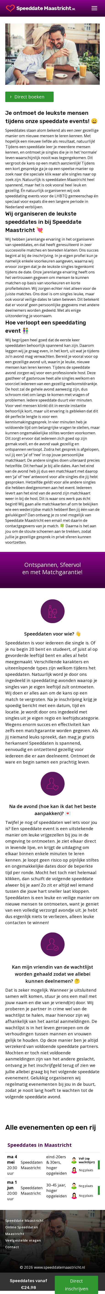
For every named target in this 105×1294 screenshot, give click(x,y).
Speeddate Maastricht (24, 1220)
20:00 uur (12, 1190)
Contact (12, 1247)
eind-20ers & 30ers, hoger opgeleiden (56, 1165)
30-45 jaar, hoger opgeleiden (56, 1190)
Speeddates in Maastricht (40, 1145)
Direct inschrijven (76, 1285)
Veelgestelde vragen (23, 1240)
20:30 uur (12, 1165)
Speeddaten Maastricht (32, 1165)
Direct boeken (29, 97)
